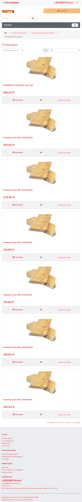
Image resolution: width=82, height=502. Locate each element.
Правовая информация (12, 457)
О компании (7, 438)
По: (45, 50)
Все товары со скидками (12, 470)
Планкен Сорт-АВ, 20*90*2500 (17, 295)
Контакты (6, 446)
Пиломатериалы (19, 33)
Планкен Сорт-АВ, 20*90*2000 (17, 400)
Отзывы (5, 459)
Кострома (11, 2)
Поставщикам (8, 441)
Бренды (5, 467)
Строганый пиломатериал (43, 33)
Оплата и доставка (10, 454)
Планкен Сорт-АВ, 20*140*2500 (18, 190)
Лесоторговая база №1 (28, 497)
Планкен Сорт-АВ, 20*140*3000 (18, 138)
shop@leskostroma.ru (11, 483)
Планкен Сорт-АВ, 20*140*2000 (18, 347)
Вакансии (6, 443)
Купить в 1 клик (64, 100)
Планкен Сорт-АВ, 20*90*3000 (17, 242)
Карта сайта (7, 472)
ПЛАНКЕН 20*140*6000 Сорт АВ (18, 85)
